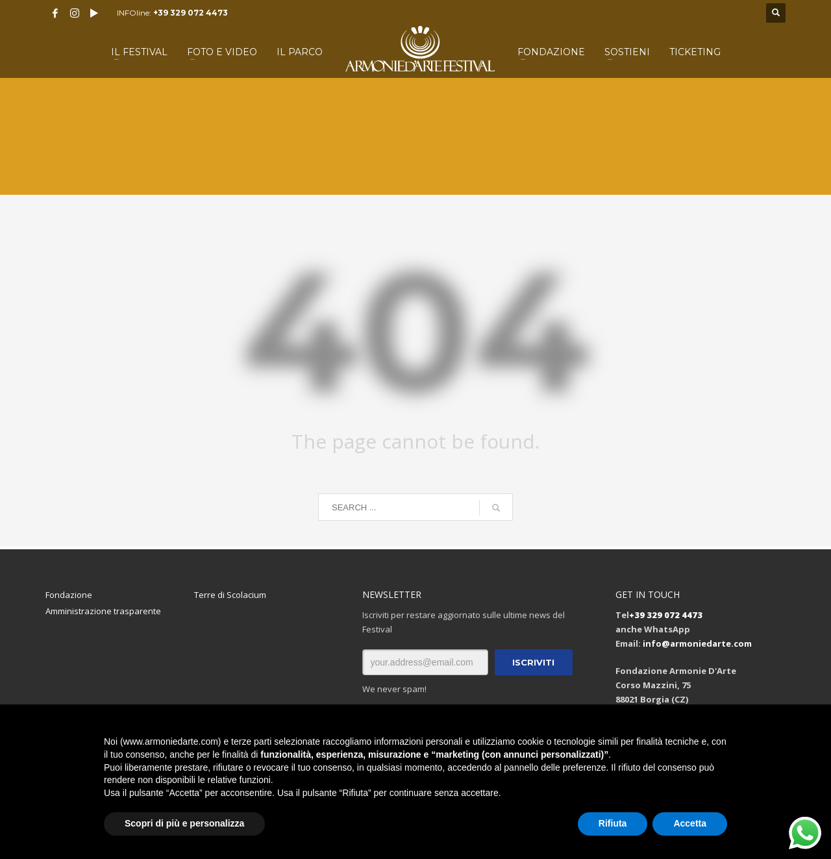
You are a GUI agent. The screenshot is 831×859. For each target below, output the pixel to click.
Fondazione (68, 595)
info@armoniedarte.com (697, 643)
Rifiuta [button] (613, 823)
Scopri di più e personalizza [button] (184, 823)
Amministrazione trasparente (103, 611)
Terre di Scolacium (230, 595)
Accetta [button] (689, 823)
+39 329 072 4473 (190, 13)
